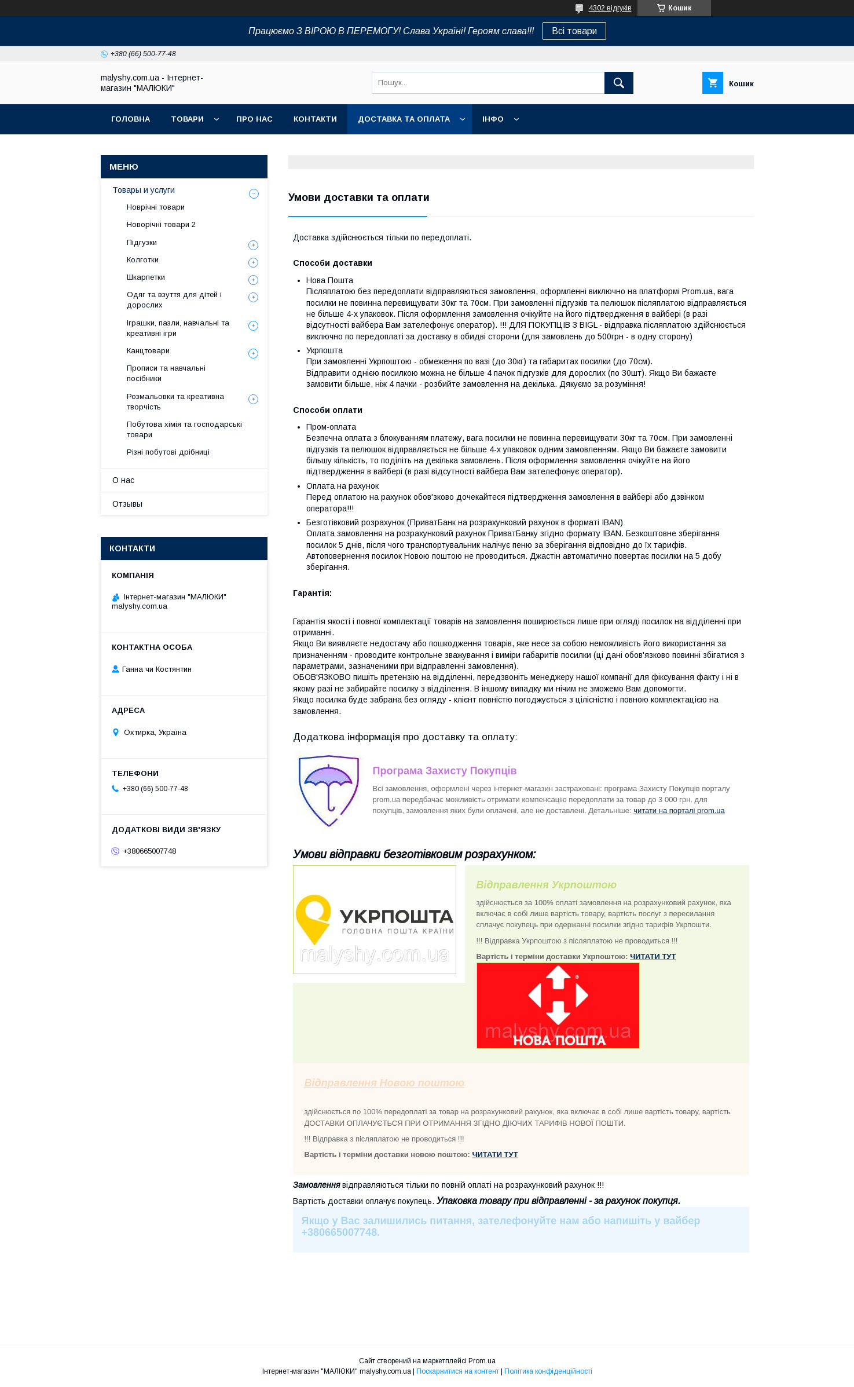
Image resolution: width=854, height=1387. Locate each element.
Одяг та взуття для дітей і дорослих (174, 299)
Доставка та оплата (404, 119)
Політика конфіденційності (548, 1371)
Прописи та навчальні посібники (166, 373)
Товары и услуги (143, 190)
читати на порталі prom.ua (679, 810)
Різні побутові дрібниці (168, 452)
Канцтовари (148, 350)
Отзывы (127, 503)
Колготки (143, 259)
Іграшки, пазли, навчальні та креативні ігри (178, 328)
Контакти (315, 119)
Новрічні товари (156, 207)
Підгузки (142, 242)
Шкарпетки (146, 277)
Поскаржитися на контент (457, 1371)
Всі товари (574, 31)
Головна (130, 119)
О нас (123, 480)
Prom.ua (482, 1361)
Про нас (254, 119)
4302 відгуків (610, 8)
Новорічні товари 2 (161, 224)
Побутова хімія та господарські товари (184, 429)
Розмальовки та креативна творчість (175, 401)
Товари (187, 119)
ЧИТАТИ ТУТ (653, 956)
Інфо (493, 119)
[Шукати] (618, 83)
